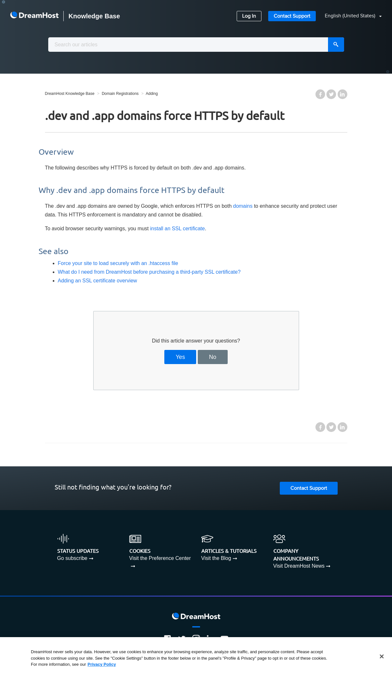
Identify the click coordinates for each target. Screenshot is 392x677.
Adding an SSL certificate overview (97, 280)
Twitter (331, 94)
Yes (180, 357)
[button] (349, 16)
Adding (152, 93)
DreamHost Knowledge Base (70, 93)
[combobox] (196, 44)
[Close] (382, 656)
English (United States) (351, 16)
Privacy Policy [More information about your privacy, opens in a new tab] (101, 664)
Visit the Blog (216, 558)
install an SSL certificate (177, 228)
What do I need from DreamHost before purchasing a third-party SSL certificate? (149, 272)
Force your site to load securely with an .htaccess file (118, 263)
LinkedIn (342, 94)
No (212, 357)
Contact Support (292, 16)
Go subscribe (72, 558)
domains (242, 206)
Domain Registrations (120, 93)
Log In (249, 16)
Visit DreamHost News (299, 566)
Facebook (320, 94)
